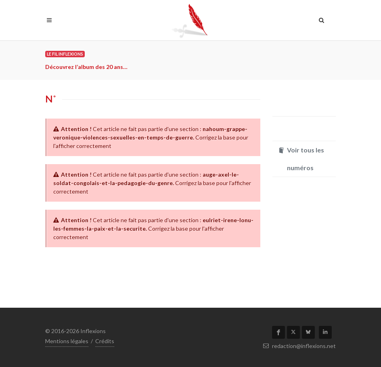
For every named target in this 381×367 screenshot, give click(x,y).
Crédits (104, 341)
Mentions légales (66, 341)
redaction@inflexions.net (299, 345)
